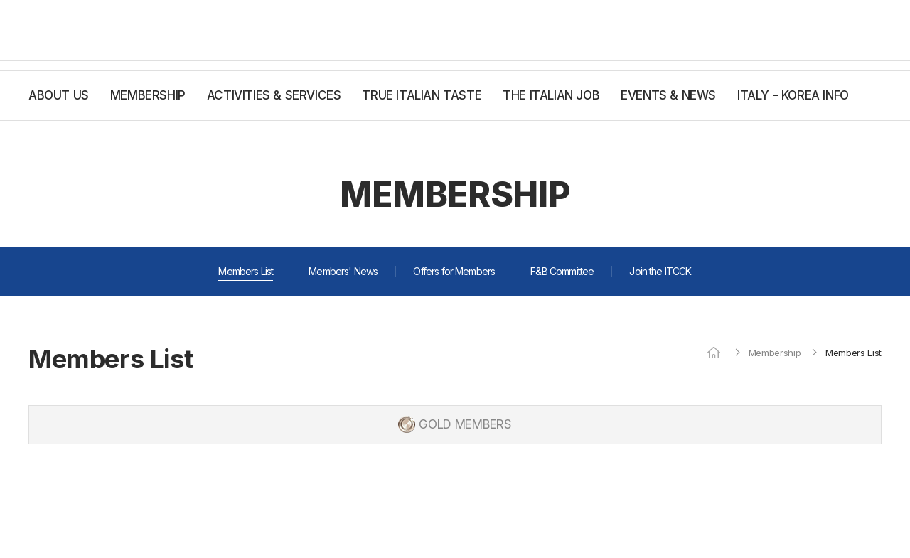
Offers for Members (454, 271)
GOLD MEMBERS (465, 424)
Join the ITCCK (660, 271)
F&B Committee (562, 271)
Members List (245, 271)
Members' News (343, 271)
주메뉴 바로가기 (0, 0)
